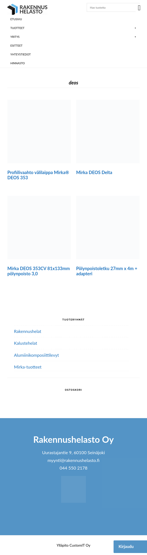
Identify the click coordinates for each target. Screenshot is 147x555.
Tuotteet (73, 28)
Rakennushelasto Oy (27, 9)
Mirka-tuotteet (28, 367)
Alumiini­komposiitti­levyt (37, 355)
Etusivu (16, 19)
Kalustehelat (26, 343)
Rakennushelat (28, 331)
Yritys (73, 36)
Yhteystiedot (20, 54)
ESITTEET (16, 45)
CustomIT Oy (79, 545)
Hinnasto (17, 63)
